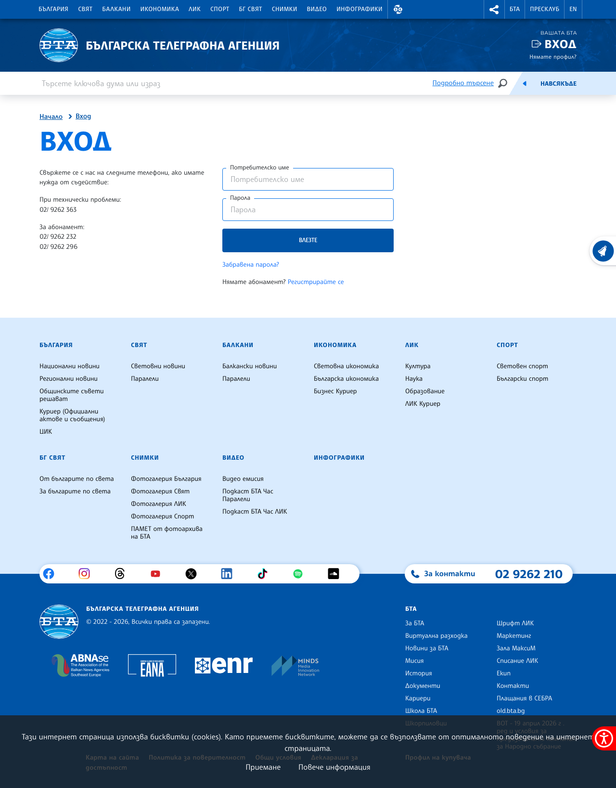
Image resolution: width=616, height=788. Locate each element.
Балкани (116, 9)
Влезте (308, 240)
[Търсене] (502, 83)
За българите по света (75, 491)
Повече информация (334, 767)
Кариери (418, 698)
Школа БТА (421, 711)
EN (573, 9)
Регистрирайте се (316, 282)
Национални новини (69, 366)
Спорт (219, 9)
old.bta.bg (511, 711)
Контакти (513, 686)
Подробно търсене (463, 83)
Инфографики (359, 9)
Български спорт (522, 379)
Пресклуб (544, 9)
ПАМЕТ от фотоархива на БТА (167, 533)
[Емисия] (524, 83)
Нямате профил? (553, 56)
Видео (317, 9)
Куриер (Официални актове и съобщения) (72, 415)
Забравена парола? (250, 265)
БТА (515, 9)
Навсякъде (558, 84)
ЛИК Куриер (422, 404)
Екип (504, 673)
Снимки (284, 9)
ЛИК (195, 9)
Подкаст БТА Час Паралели (247, 495)
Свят (85, 9)
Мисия (414, 661)
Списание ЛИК (517, 661)
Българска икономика (346, 379)
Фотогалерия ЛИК (158, 504)
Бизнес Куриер (335, 391)
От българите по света (76, 479)
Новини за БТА (427, 648)
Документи (422, 686)
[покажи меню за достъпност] (604, 738)
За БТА (414, 623)
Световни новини (158, 366)
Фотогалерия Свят (160, 491)
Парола (240, 198)
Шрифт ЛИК (515, 623)
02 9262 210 (529, 574)
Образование (425, 391)
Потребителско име (259, 167)
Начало (51, 117)
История (418, 673)
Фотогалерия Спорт (162, 516)
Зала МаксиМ (516, 648)
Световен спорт (522, 366)
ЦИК (45, 432)
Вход (560, 44)
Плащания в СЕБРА (524, 698)
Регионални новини (68, 379)
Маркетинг (514, 636)
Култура (418, 366)
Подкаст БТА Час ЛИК (254, 512)
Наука (414, 379)
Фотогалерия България (166, 479)
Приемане (263, 767)
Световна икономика (346, 366)
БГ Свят (250, 9)
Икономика (160, 9)
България (53, 9)
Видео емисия (243, 479)
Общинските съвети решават (71, 395)
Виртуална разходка (436, 636)
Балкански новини (249, 366)
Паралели (145, 379)
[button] (398, 9)
